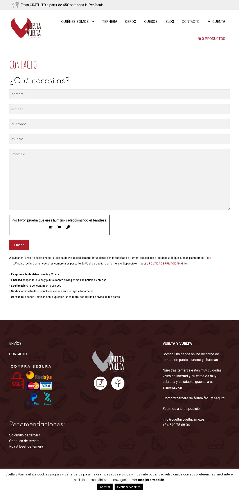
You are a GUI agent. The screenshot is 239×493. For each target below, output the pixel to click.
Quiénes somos (75, 22)
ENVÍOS (15, 343)
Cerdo (130, 22)
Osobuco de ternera (24, 441)
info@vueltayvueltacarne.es (184, 419)
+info (208, 257)
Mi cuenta (216, 22)
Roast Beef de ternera (26, 446)
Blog (169, 22)
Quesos (151, 22)
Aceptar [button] (105, 487)
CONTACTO (18, 354)
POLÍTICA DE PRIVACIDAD (164, 263)
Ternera (109, 22)
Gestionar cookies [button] (128, 487)
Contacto (190, 22)
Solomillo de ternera (24, 435)
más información (151, 480)
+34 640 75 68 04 (176, 425)
